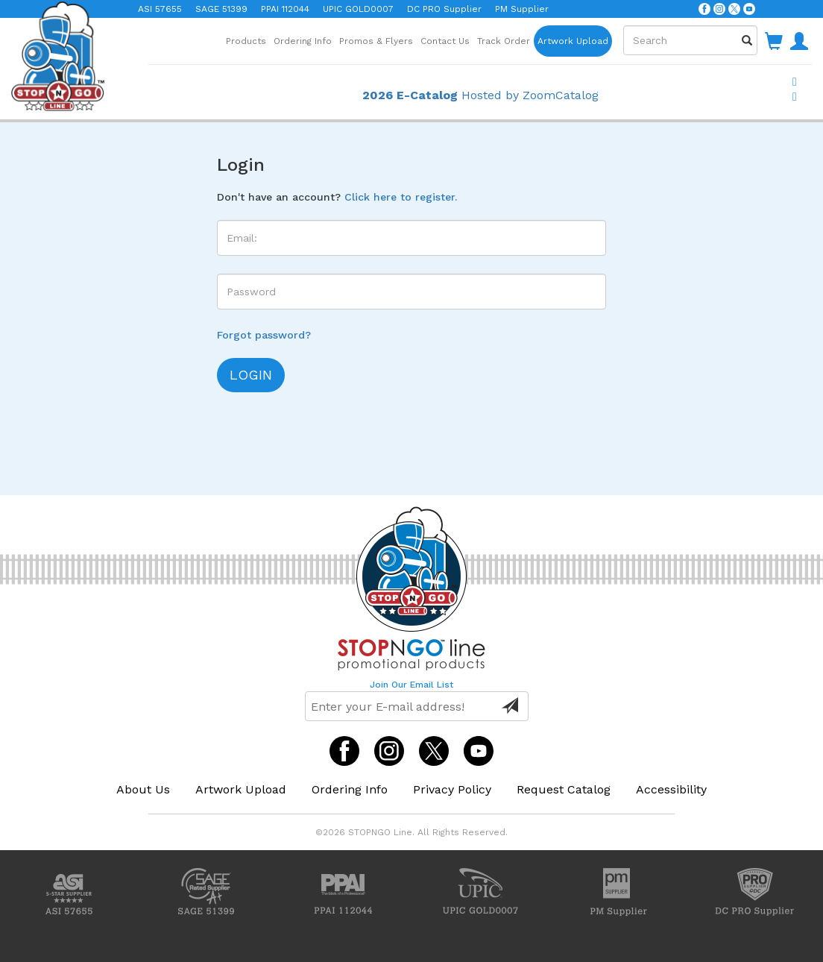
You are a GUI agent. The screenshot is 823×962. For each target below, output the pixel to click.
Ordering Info (303, 41)
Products (246, 41)
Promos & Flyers (376, 41)
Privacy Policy (452, 789)
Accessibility (671, 789)
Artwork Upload (572, 41)
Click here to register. (400, 197)
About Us (143, 789)
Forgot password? (264, 335)
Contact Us (445, 41)
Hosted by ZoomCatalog (480, 95)
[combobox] (690, 40)
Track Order (503, 41)
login (251, 375)
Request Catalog (564, 789)
